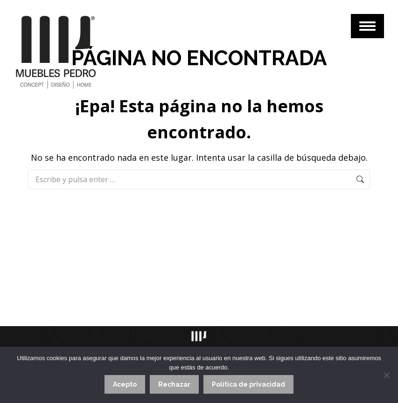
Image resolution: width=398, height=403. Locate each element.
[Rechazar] (386, 375)
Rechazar (174, 384)
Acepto (125, 384)
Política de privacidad (248, 384)
